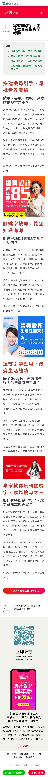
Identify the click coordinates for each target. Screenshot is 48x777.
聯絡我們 (30, 757)
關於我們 (11, 754)
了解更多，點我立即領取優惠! (24, 590)
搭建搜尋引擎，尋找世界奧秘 (26, 51)
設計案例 (36, 754)
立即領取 (24, 651)
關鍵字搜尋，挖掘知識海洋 (25, 56)
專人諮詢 (17, 757)
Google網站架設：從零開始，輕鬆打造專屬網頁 (27, 607)
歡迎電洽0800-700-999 (24, 659)
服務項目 (24, 754)
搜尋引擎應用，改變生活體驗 (26, 60)
